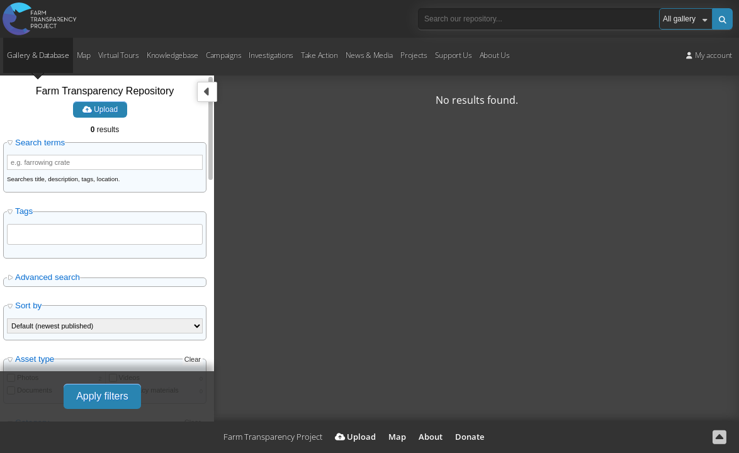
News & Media (369, 55)
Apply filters (102, 396)
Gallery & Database (38, 55)
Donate (469, 436)
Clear (192, 359)
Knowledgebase (172, 55)
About (431, 436)
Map (84, 55)
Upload (100, 109)
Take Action (319, 55)
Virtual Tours (118, 55)
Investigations (271, 55)
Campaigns (223, 55)
